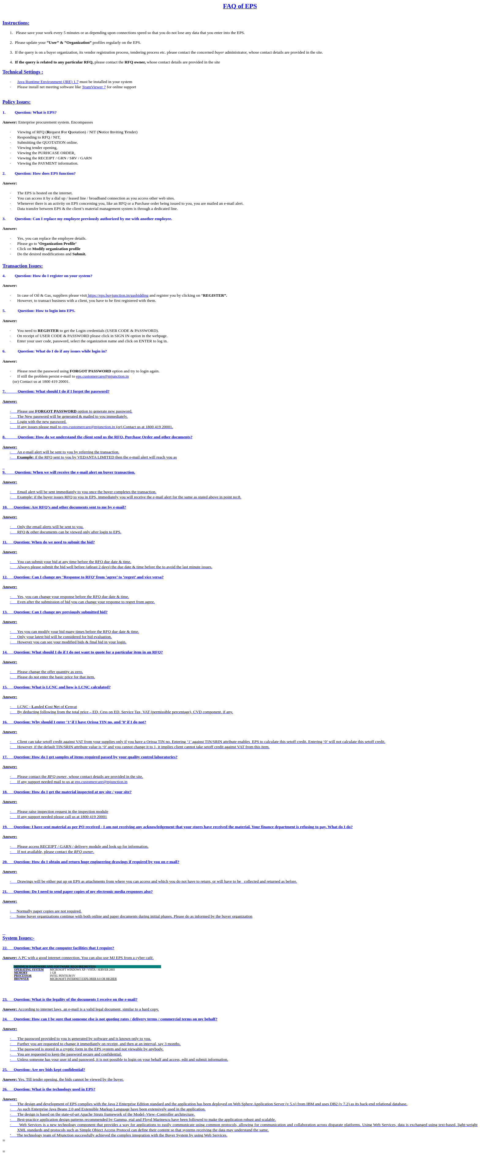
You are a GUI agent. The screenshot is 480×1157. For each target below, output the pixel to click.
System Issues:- (18, 938)
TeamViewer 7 (94, 87)
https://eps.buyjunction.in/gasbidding (117, 295)
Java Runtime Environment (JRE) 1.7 (47, 81)
